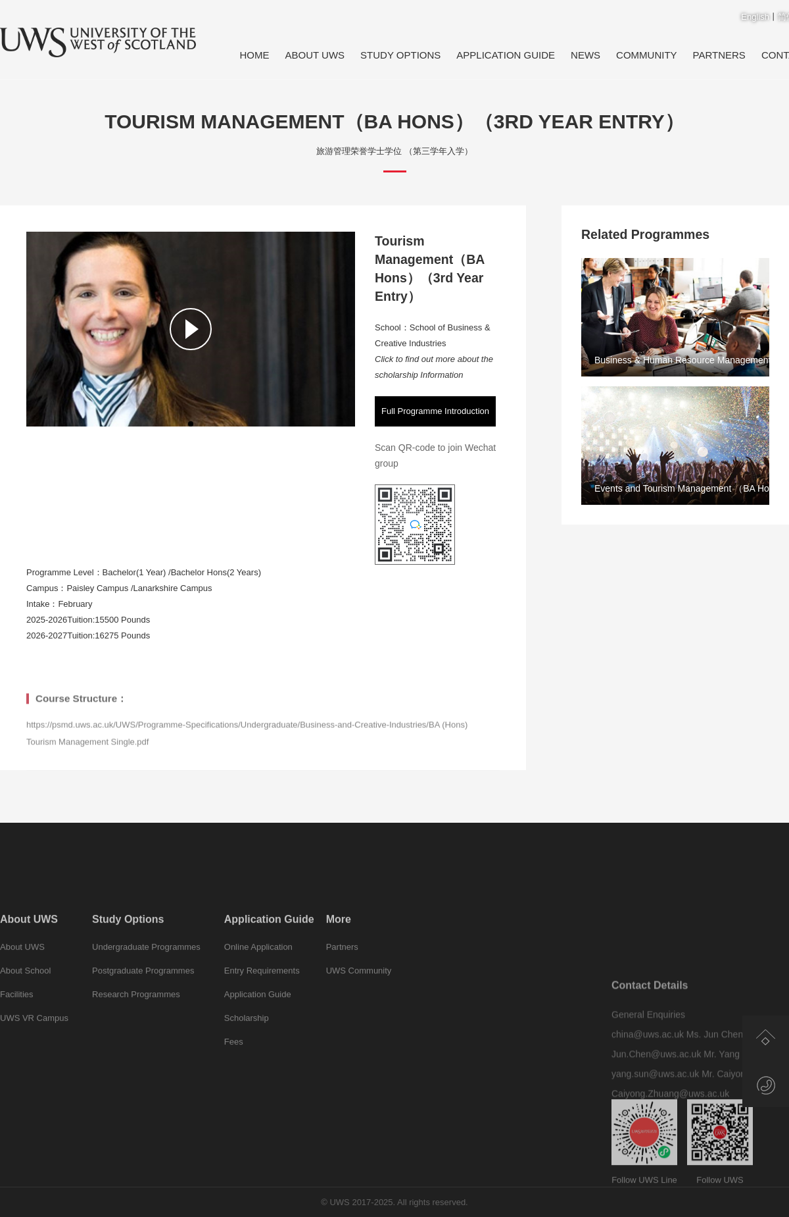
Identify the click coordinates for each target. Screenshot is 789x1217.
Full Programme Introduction (435, 411)
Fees (233, 1081)
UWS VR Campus (34, 1057)
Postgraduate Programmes (143, 1010)
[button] (190, 424)
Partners (719, 55)
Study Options (400, 55)
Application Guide (505, 55)
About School (25, 1010)
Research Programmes (136, 1034)
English (755, 17)
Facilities (17, 1034)
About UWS (315, 55)
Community (646, 55)
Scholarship (246, 1057)
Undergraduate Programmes (146, 986)
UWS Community (359, 1010)
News (585, 55)
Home (254, 55)
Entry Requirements (262, 1010)
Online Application (258, 986)
